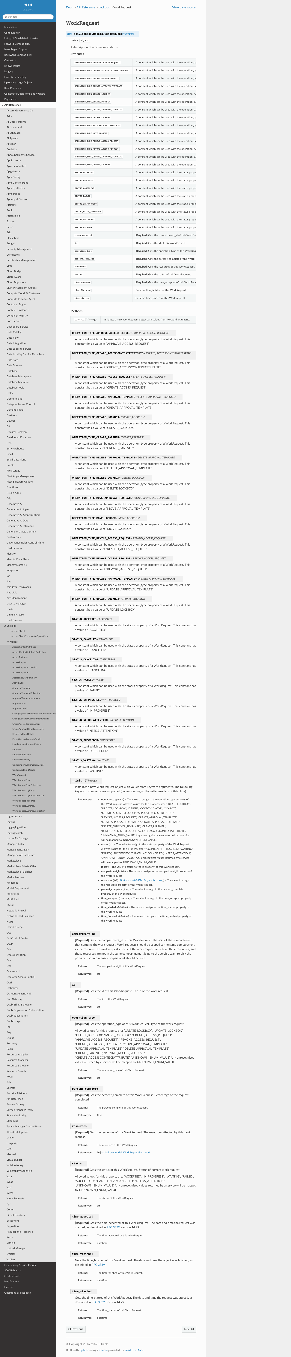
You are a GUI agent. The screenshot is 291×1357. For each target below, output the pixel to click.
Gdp (9, 498)
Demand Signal (15, 409)
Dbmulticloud (14, 398)
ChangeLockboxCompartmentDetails (30, 719)
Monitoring (13, 894)
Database (12, 371)
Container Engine (16, 304)
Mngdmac (12, 882)
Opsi (9, 982)
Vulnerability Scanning (19, 1170)
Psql (9, 1032)
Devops (11, 420)
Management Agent (18, 849)
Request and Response (20, 1231)
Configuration (12, 32)
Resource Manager (17, 1060)
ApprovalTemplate (21, 688)
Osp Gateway (14, 999)
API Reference (11, 105)
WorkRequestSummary (23, 806)
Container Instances (18, 310)
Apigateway (13, 171)
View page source (183, 7)
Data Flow (13, 337)
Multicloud (13, 899)
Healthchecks (14, 548)
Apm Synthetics (16, 188)
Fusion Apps (14, 493)
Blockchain (13, 238)
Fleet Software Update (20, 481)
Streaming (12, 1121)
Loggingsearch (15, 833)
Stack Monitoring (16, 1115)
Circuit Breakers (16, 1215)
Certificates (13, 254)
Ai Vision (11, 143)
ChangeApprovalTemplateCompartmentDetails (34, 714)
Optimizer (12, 988)
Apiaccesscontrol (16, 166)
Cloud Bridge (14, 271)
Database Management (20, 376)
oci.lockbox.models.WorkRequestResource (125, 1152)
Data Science (14, 365)
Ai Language (13, 132)
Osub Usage (13, 1021)
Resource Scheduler (18, 1065)
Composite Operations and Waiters (24, 93)
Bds (9, 232)
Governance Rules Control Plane (25, 542)
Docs (69, 7)
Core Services (14, 321)
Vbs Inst (11, 1154)
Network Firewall (16, 910)
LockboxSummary (21, 760)
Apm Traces (13, 193)
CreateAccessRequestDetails (26, 724)
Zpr (8, 1204)
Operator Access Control (21, 977)
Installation (10, 27)
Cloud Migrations (16, 282)
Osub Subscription (17, 1015)
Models (12, 642)
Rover (10, 1076)
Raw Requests (12, 88)
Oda (9, 949)
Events (10, 465)
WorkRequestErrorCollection (26, 785)
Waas (10, 1182)
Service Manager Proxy (20, 1110)
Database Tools (15, 387)
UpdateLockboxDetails (23, 770)
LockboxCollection (21, 755)
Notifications (11, 1281)
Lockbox (10, 626)
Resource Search (16, 1071)
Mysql (10, 905)
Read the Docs (134, 1350)
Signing (11, 1242)
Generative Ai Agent (18, 509)
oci (29, 4)
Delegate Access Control (21, 404)
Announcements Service (20, 154)
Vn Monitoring (15, 1165)
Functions (12, 487)
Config (10, 1209)
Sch (9, 1082)
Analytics (12, 149)
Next (189, 1329)
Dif (8, 426)
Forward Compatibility (17, 43)
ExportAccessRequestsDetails (26, 739)
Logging (8, 71)
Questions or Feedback (17, 1292)
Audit (10, 210)
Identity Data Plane (18, 559)
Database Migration (18, 382)
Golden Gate (14, 537)
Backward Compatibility (18, 54)
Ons (9, 960)
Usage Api (12, 1143)
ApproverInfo (18, 703)
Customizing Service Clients (20, 1265)
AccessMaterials (20, 657)
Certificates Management (21, 260)
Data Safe (12, 360)
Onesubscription (16, 955)
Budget (11, 243)
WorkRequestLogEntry (23, 791)
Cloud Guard (14, 276)
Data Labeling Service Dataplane (25, 354)
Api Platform (14, 160)
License (8, 1287)
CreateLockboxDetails (23, 734)
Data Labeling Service (19, 348)
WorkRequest (19, 775)
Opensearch (13, 971)
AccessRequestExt (21, 673)
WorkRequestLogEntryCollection (28, 796)
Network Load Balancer (20, 916)
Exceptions (13, 1220)
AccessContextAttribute (24, 647)
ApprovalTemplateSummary (26, 698)
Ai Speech (12, 138)
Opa (9, 966)
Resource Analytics (17, 1054)
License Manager (16, 603)
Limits (10, 609)
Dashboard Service (17, 326)
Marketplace (14, 860)
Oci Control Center (17, 938)
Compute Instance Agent (21, 299)
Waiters (11, 1259)
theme (103, 1350)
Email (10, 454)
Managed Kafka (16, 844)
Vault (9, 1148)
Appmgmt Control (17, 199)
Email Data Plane (16, 459)
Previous (75, 1329)
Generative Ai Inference (20, 526)
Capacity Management (19, 249)
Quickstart (10, 60)
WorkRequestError (21, 780)
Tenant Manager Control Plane (24, 1126)
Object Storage (15, 927)
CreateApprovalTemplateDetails (27, 729)
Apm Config (13, 177)
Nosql (10, 921)
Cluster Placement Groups (22, 287)
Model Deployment (18, 888)
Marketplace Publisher (19, 871)
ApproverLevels (20, 708)
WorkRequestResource (23, 801)
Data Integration (16, 343)
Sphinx (84, 1350)
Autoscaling (13, 215)
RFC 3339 (113, 1227)
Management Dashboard (21, 855)
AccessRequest (19, 662)
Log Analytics (14, 816)
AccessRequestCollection (24, 668)
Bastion (11, 221)
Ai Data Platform (16, 121)
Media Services (15, 877)
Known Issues (12, 66)
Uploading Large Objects (18, 82)
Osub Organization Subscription (25, 1010)
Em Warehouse (15, 448)
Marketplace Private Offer (21, 866)
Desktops (12, 415)
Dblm (10, 393)
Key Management (17, 598)
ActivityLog (17, 683)
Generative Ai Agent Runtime (23, 515)
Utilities (11, 1253)
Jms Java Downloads (19, 587)
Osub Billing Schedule (19, 1004)
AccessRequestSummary (24, 678)
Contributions (12, 1276)
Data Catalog (14, 332)
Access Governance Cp (20, 110)
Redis (10, 1049)
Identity (11, 553)
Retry (10, 1237)
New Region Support (16, 49)
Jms (9, 581)
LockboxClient (17, 631)
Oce (9, 932)
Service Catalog (15, 1104)
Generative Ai (14, 504)
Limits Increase (15, 614)
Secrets (11, 1087)
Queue (10, 1038)
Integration (13, 570)
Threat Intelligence (17, 1132)
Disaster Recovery (17, 432)
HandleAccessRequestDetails (26, 744)
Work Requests (15, 1198)
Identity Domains (17, 565)
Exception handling (15, 77)
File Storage (13, 470)
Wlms (10, 1193)
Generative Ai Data (17, 520)
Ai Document (14, 127)
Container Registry (17, 315)
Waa (9, 1176)
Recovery (12, 1043)
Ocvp (10, 943)
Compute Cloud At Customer (23, 293)
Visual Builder (14, 1159)
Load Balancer (15, 620)
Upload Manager (16, 1248)
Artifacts (11, 204)
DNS (9, 443)
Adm (9, 116)
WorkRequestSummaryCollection (28, 811)
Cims (9, 265)
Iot (8, 576)
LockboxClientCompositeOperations (29, 636)
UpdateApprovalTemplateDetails (28, 765)
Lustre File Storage (17, 838)
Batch (10, 227)
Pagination (10, 99)
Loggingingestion (16, 827)
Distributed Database (19, 437)
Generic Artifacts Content (21, 531)
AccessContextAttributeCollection (29, 652)
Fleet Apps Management (21, 476)
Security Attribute (17, 1093)
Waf (9, 1187)
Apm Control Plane (17, 182)
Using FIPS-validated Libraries (21, 38)
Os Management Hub (19, 993)
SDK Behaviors (13, 1270)
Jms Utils (12, 592)
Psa (8, 1027)
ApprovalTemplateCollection (26, 693)
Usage (10, 1137)
